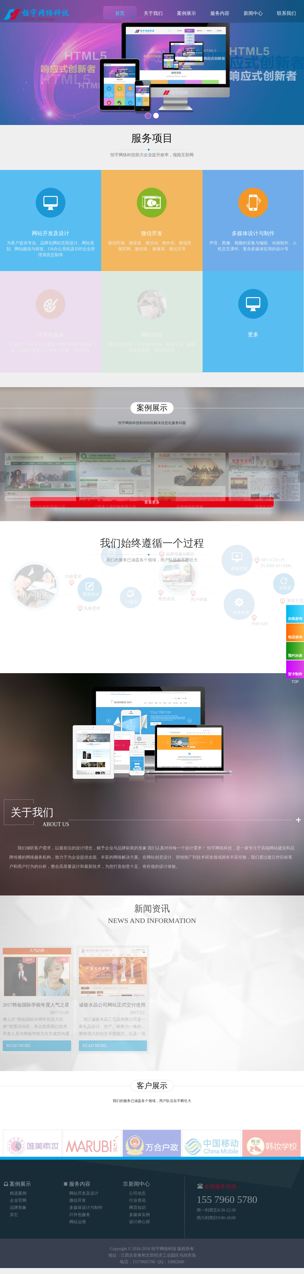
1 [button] (148, 115)
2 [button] (156, 115)
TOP (295, 682)
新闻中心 (253, 13)
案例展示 (186, 13)
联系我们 (286, 13)
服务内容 (219, 13)
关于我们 (153, 13)
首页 (120, 13)
